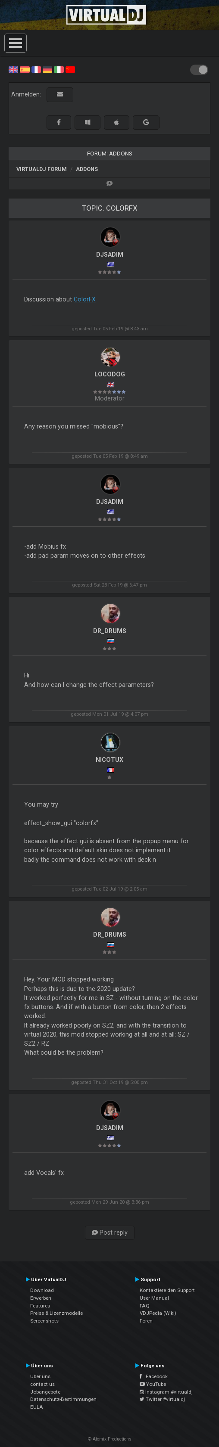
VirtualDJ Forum (41, 169)
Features (40, 1306)
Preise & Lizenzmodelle (56, 1313)
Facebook (154, 1376)
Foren (146, 1321)
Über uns (40, 1376)
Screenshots (44, 1321)
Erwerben (40, 1298)
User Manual (154, 1298)
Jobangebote (45, 1392)
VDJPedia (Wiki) (158, 1313)
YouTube (153, 1384)
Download (42, 1290)
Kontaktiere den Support (167, 1290)
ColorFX (85, 299)
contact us (42, 1384)
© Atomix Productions (109, 1439)
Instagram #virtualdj (166, 1392)
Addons (87, 169)
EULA (36, 1407)
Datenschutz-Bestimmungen (63, 1399)
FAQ (145, 1306)
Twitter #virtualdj (162, 1399)
